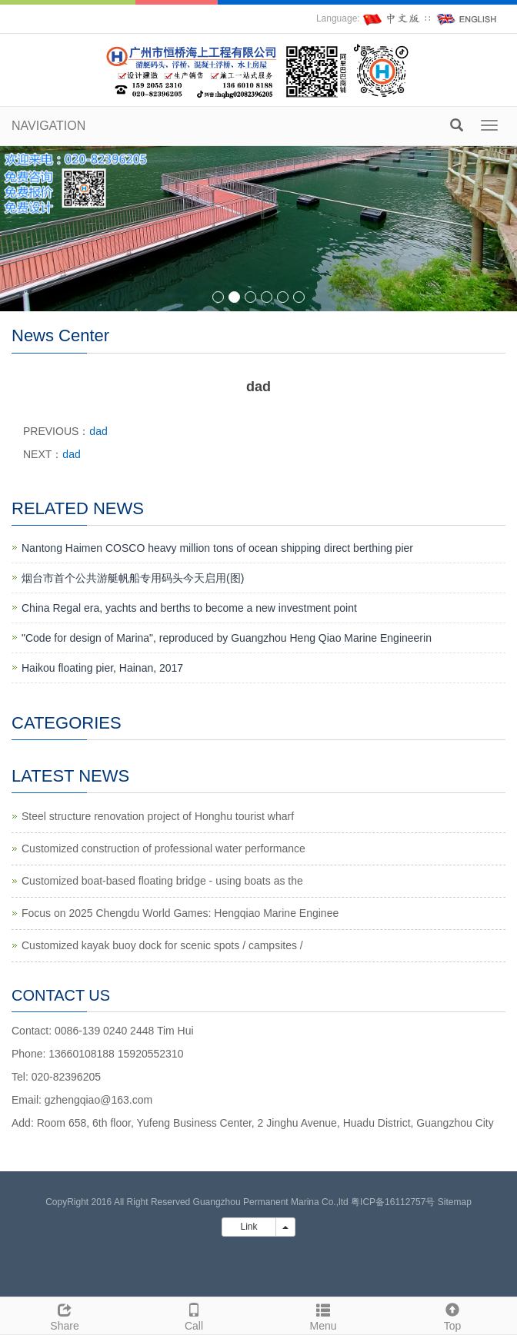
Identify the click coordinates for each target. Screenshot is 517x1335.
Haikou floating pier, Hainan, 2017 (102, 668)
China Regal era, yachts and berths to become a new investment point (189, 608)
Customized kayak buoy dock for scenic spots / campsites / (162, 945)
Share (64, 1315)
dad (98, 431)
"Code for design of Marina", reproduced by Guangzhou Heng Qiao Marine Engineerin (227, 638)
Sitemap (455, 1202)
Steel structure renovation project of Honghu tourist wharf (158, 816)
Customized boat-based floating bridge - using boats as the (162, 881)
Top (452, 1315)
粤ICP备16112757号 (393, 1202)
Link (249, 1226)
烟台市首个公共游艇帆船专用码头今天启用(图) (133, 578)
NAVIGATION (48, 125)
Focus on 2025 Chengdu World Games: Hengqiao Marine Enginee (180, 913)
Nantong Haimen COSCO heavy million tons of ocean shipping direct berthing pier (217, 548)
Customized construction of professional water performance (163, 848)
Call (193, 1315)
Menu (323, 1315)
